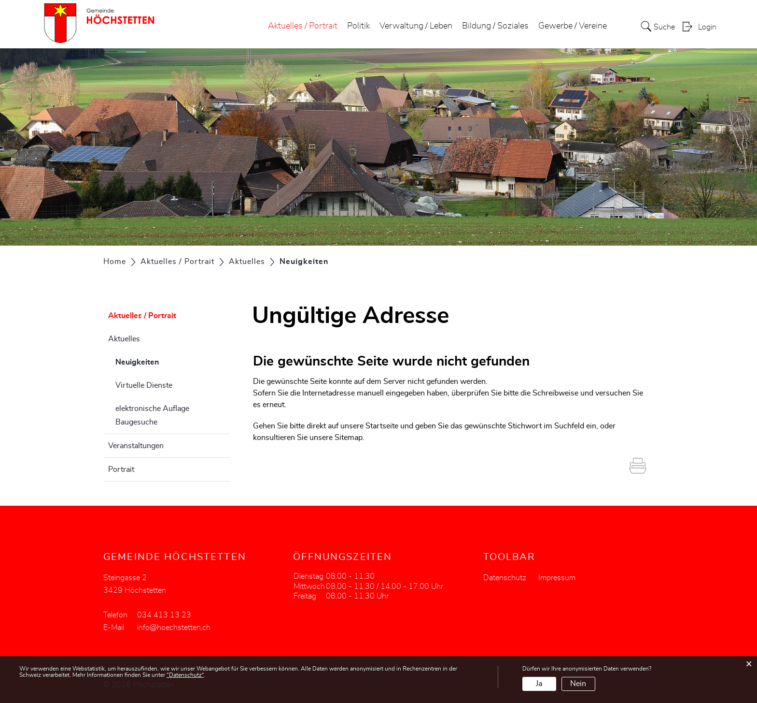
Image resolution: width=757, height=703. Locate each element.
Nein (578, 684)
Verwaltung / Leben (415, 26)
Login (707, 27)
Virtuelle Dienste (143, 385)
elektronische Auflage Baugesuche (152, 415)
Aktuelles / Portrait (302, 26)
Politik (358, 26)
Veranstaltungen (136, 446)
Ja (539, 684)
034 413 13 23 (164, 615)
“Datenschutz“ (185, 675)
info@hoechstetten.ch (173, 627)
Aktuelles (124, 339)
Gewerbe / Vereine (572, 26)
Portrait (121, 469)
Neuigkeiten (161, 360)
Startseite (381, 426)
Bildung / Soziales (495, 26)
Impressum (556, 578)
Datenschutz (504, 578)
